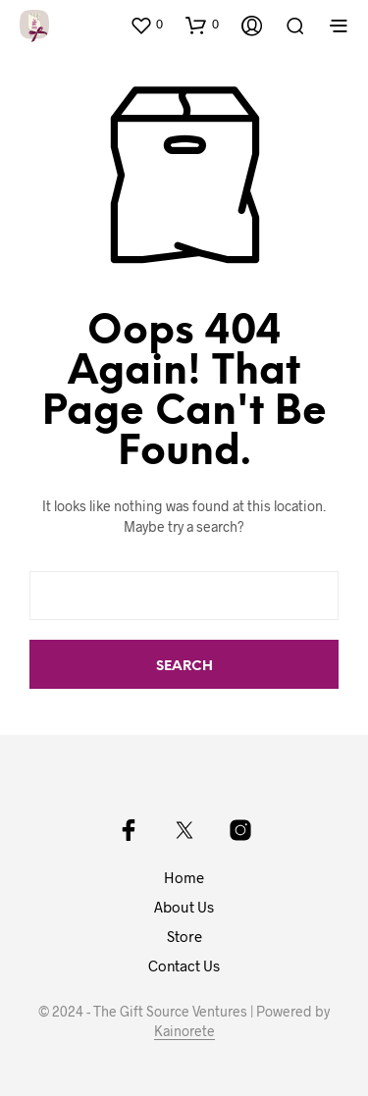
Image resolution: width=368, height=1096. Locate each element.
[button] (146, 24)
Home (184, 877)
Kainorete (184, 1031)
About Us (184, 906)
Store (184, 936)
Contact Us (184, 965)
